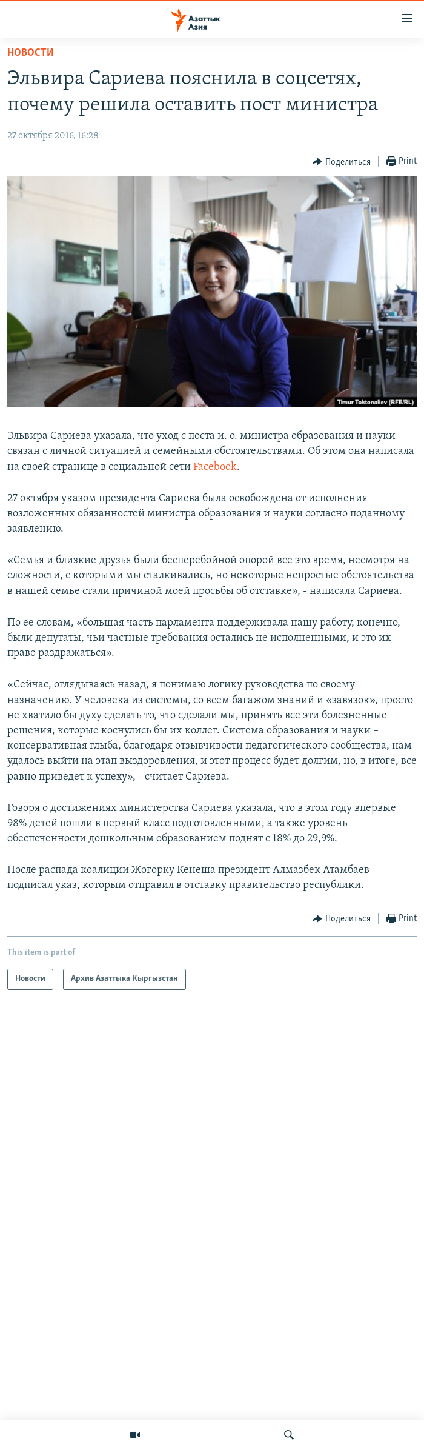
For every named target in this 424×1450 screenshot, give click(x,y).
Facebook (215, 467)
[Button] (342, 162)
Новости (30, 53)
